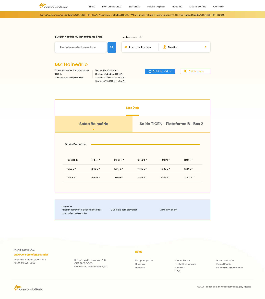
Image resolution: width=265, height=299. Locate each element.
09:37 (165, 160)
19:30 (95, 177)
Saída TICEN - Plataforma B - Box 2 (171, 126)
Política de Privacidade (229, 267)
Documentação (225, 260)
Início (92, 6)
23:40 (189, 177)
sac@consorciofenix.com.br (31, 254)
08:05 (119, 160)
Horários (134, 6)
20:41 (118, 177)
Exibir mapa (194, 71)
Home (138, 251)
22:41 (165, 177)
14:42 (142, 168)
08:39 (142, 160)
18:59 (72, 177)
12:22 (71, 168)
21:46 (142, 177)
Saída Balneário (93, 126)
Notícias (177, 6)
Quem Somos (197, 6)
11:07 (188, 160)
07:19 (95, 160)
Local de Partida (140, 47)
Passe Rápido (156, 6)
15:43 (165, 168)
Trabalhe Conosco (185, 264)
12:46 (95, 168)
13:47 (118, 168)
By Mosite (245, 286)
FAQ (177, 271)
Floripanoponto (111, 6)
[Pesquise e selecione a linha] (81, 47)
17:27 (188, 168)
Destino (173, 47)
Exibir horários (160, 71)
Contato (218, 6)
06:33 (72, 160)
